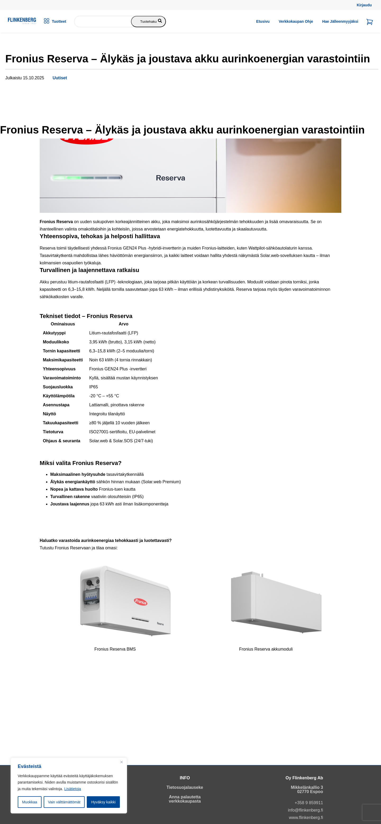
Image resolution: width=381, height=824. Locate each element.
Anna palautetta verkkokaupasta (185, 799)
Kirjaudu (364, 5)
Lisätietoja (72, 789)
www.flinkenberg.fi (306, 817)
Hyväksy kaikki (103, 802)
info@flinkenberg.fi (305, 810)
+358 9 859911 (309, 802)
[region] (69, 786)
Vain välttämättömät (64, 802)
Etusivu (263, 21)
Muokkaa (29, 802)
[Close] (121, 762)
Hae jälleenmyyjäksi (340, 21)
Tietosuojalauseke (184, 787)
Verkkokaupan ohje (296, 21)
